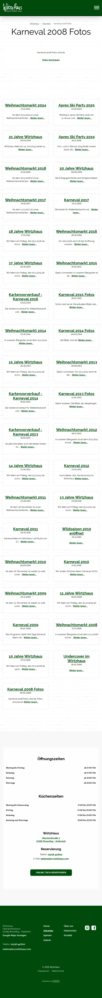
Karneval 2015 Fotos (76, 294)
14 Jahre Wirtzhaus (25, 466)
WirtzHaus (34, 24)
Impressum (43, 971)
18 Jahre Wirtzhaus (25, 231)
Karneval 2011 (25, 529)
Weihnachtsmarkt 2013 (76, 362)
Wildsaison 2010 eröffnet (76, 531)
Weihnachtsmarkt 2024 (25, 105)
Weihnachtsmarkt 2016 (76, 231)
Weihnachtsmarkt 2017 (25, 200)
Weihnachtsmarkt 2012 (76, 430)
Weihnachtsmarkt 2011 (25, 497)
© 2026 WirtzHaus (51, 967)
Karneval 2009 (25, 625)
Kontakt (68, 935)
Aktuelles (46, 24)
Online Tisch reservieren (51, 872)
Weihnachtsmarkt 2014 (25, 330)
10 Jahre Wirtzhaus (25, 656)
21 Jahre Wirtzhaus (25, 137)
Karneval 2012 (76, 466)
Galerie (47, 940)
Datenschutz (58, 971)
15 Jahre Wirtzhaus (25, 362)
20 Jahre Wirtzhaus (77, 168)
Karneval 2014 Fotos (76, 330)
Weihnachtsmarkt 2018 (25, 168)
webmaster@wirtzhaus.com (55, 858)
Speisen (47, 935)
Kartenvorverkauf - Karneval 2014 (25, 396)
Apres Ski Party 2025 (76, 105)
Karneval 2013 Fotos (76, 394)
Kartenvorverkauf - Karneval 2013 (25, 432)
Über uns (68, 926)
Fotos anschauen (51, 60)
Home (46, 926)
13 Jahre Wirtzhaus (76, 497)
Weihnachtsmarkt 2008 (76, 625)
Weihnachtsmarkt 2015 (76, 263)
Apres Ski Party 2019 (77, 137)
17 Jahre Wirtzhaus (25, 263)
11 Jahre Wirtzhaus (76, 593)
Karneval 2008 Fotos (63, 24)
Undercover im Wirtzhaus (76, 658)
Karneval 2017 (76, 200)
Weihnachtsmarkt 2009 (25, 593)
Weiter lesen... (37, 118)
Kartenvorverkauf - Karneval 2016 (25, 296)
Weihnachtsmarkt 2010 (25, 562)
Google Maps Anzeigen (14, 935)
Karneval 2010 (76, 562)
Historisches (70, 930)
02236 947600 (55, 854)
